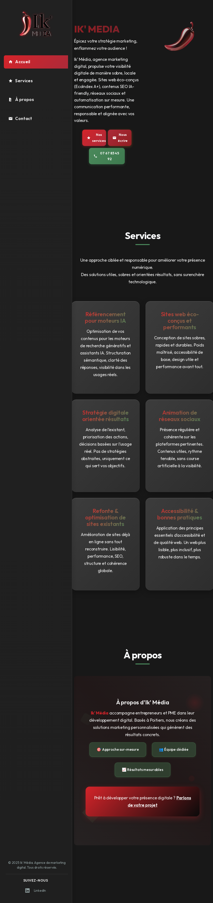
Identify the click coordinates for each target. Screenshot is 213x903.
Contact (20, 118)
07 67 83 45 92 (106, 156)
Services (20, 80)
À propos (21, 99)
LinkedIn (35, 890)
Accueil (19, 61)
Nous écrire (120, 138)
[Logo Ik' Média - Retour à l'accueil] (36, 24)
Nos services (96, 138)
